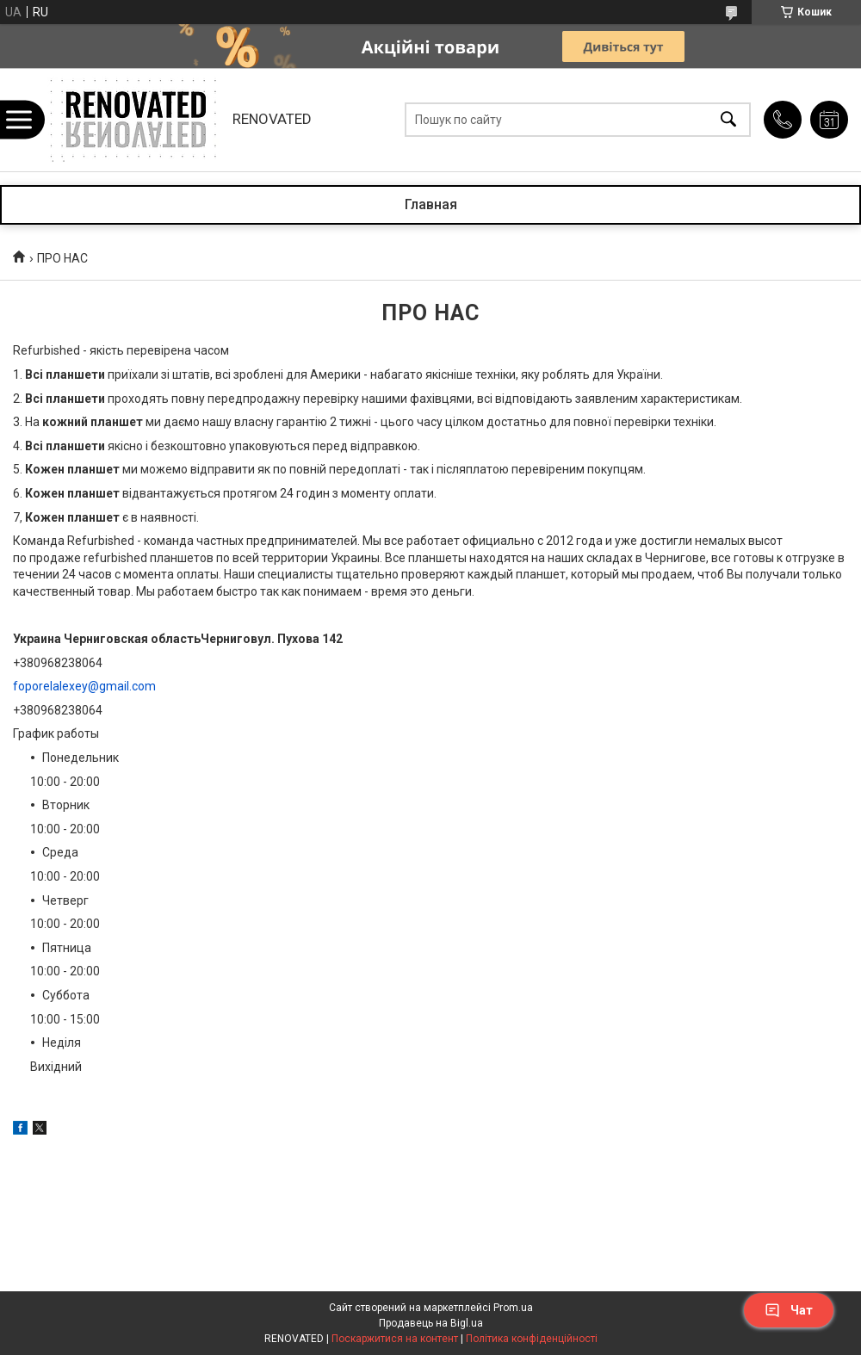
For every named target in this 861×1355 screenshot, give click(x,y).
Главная (431, 204)
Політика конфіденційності (532, 1339)
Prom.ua (513, 1308)
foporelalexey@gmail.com (84, 686)
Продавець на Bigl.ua (431, 1323)
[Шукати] (728, 120)
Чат (789, 1310)
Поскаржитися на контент (394, 1339)
